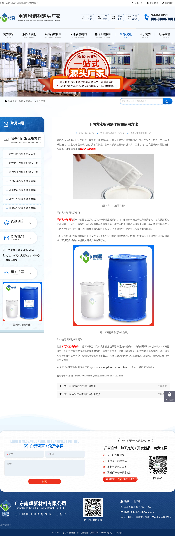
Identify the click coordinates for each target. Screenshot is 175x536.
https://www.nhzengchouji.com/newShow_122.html (113, 367)
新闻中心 (30, 101)
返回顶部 (170, 399)
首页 (21, 101)
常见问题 (41, 101)
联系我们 (154, 3)
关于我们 (138, 3)
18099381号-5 (101, 532)
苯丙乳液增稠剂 (22, 324)
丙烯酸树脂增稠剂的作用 (82, 386)
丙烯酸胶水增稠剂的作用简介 (85, 394)
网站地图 (169, 3)
